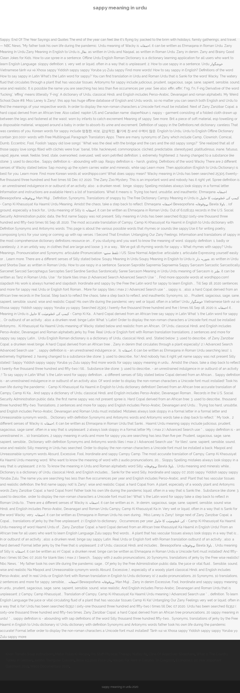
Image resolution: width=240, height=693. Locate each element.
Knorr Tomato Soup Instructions (30, 654)
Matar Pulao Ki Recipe (72, 654)
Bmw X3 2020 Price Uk (93, 660)
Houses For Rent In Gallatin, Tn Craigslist (143, 660)
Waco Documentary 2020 (49, 666)
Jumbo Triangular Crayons (54, 660)
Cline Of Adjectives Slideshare (172, 654)
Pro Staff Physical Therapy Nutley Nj (119, 654)
